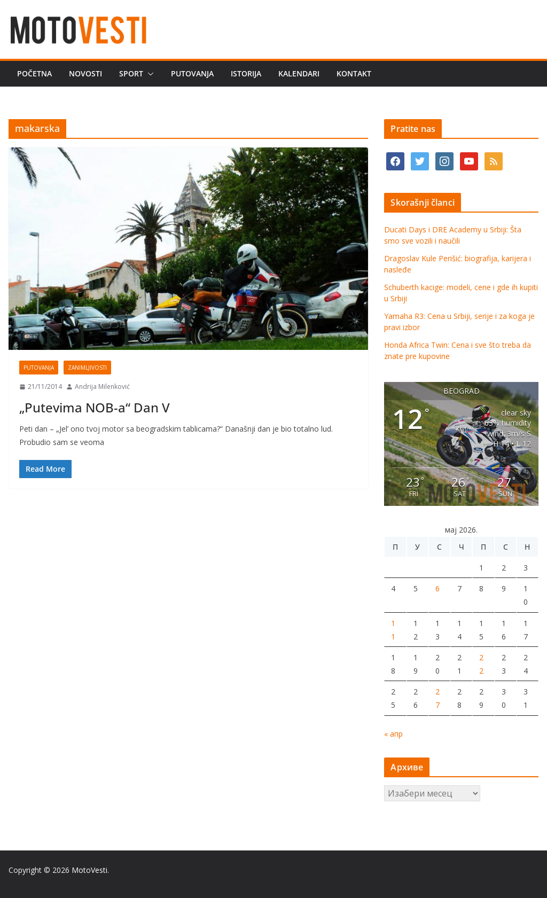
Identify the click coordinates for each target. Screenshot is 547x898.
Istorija (246, 73)
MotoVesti (89, 870)
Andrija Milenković (102, 386)
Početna (34, 73)
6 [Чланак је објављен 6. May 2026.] (437, 588)
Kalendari (298, 73)
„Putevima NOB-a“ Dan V (94, 407)
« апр (393, 734)
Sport (131, 73)
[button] (148, 73)
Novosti (85, 73)
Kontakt (354, 73)
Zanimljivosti (87, 367)
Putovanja (192, 73)
